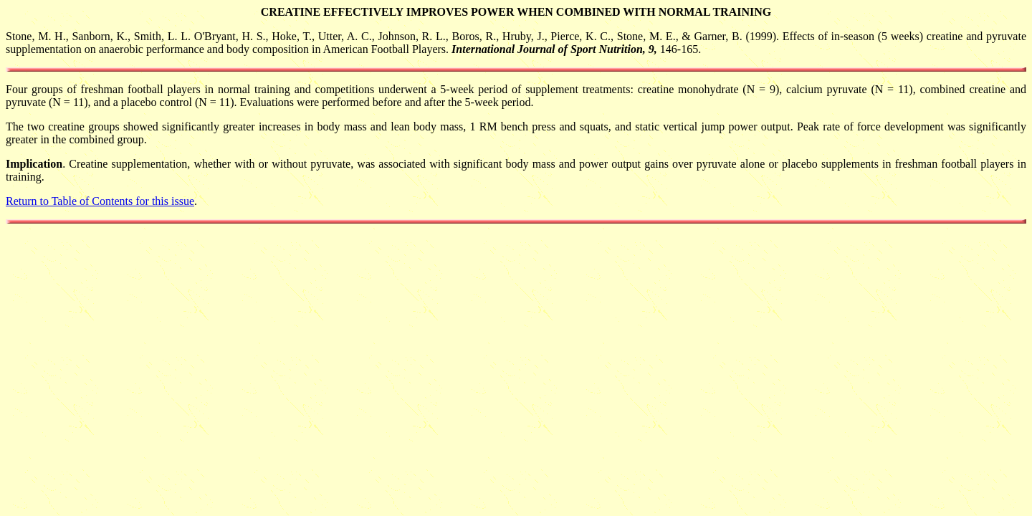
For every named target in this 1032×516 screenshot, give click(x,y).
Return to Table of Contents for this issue (100, 201)
